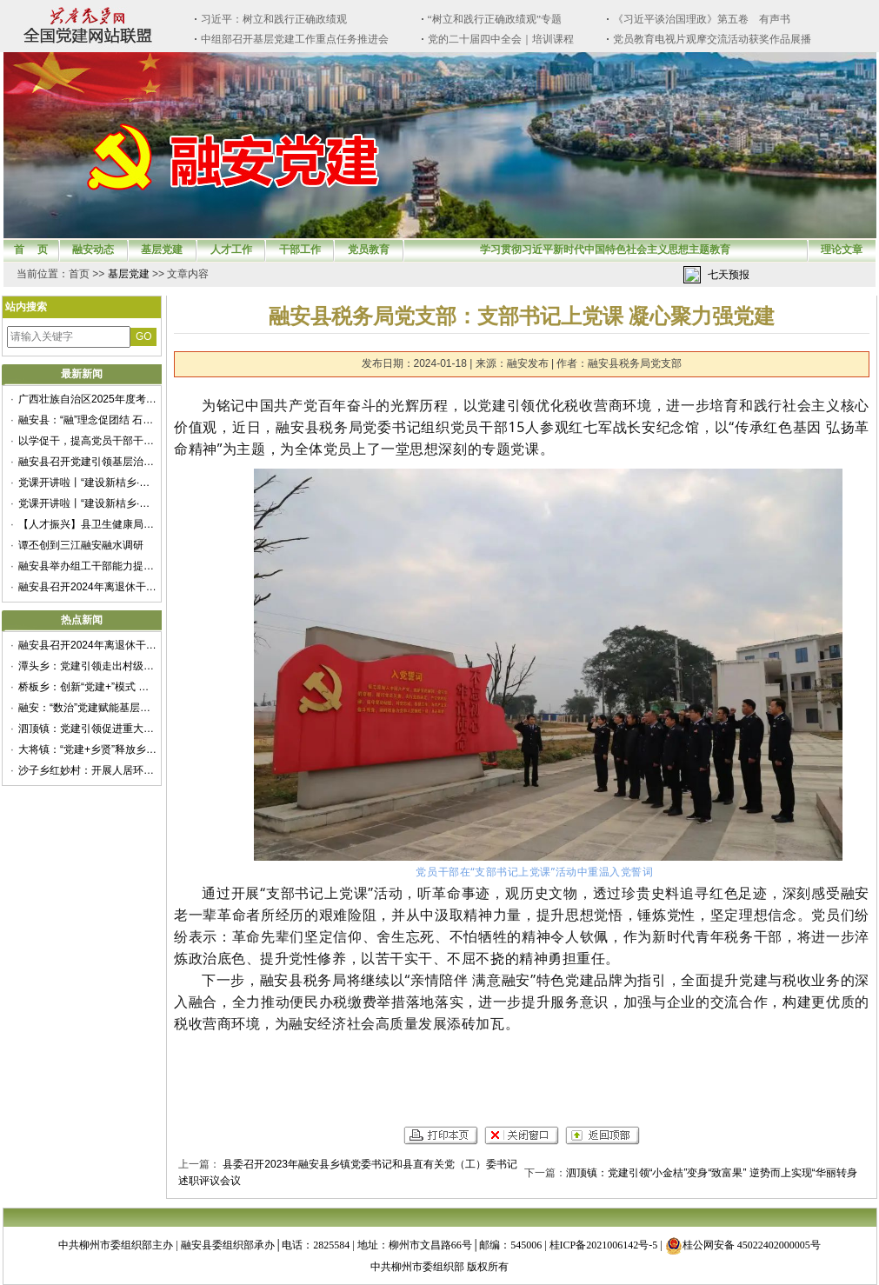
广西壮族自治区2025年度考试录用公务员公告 (87, 399)
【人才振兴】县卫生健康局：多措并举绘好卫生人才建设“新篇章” (87, 524)
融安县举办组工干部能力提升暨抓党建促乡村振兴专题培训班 (87, 566)
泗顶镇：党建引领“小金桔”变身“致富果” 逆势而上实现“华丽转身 (711, 1173)
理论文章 (841, 249)
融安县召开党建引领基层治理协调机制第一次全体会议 (87, 462)
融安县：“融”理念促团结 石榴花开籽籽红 (87, 420)
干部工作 (300, 249)
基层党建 (162, 249)
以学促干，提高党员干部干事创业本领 (87, 441)
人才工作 (231, 249)
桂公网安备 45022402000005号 (743, 1245)
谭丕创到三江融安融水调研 (80, 545)
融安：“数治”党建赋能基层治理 (87, 708)
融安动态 (93, 249)
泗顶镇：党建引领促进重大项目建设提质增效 (87, 728)
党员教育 (369, 249)
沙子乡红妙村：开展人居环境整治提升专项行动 (87, 770)
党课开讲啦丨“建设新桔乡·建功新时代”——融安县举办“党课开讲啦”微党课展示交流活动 (87, 482)
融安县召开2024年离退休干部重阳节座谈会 (87, 587)
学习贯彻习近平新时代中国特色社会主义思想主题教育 (605, 249)
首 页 (31, 249)
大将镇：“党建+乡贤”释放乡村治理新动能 (87, 749)
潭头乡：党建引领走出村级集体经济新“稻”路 (87, 666)
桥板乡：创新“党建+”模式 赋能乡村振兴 (87, 687)
